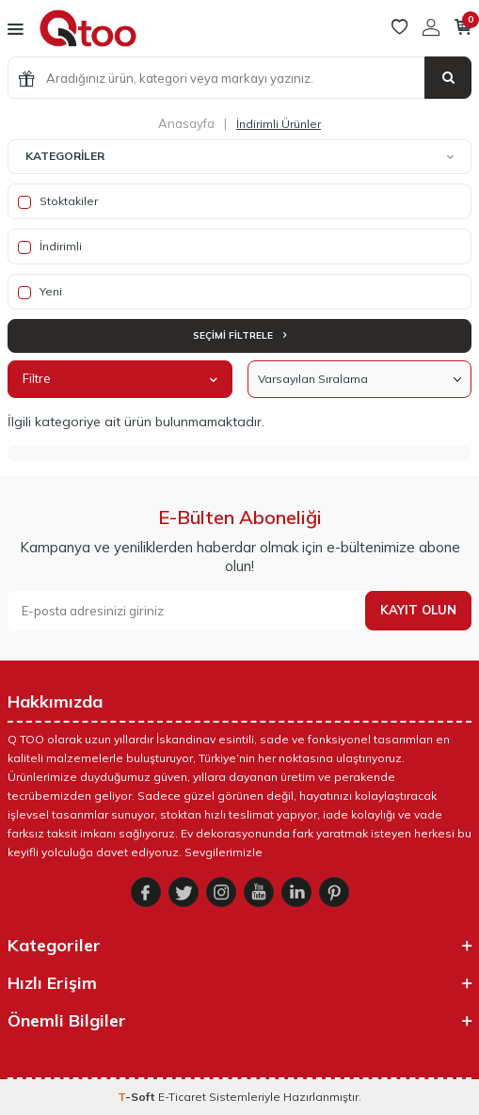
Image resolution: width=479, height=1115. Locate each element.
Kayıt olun (418, 609)
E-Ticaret (182, 1097)
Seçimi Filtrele (239, 335)
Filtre (120, 378)
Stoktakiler (58, 201)
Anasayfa (186, 123)
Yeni (40, 291)
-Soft (138, 1097)
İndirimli (50, 246)
